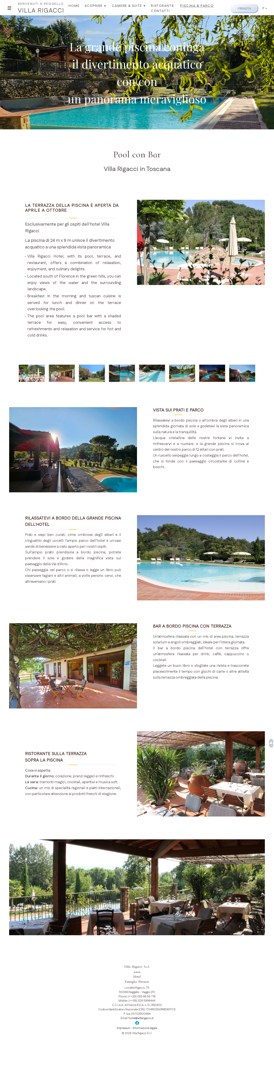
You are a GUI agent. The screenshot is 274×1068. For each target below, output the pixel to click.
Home (73, 5)
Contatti (159, 11)
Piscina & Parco (196, 5)
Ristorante (162, 5)
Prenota (243, 8)
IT (263, 8)
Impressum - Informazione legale (137, 1031)
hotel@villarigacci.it (141, 1021)
